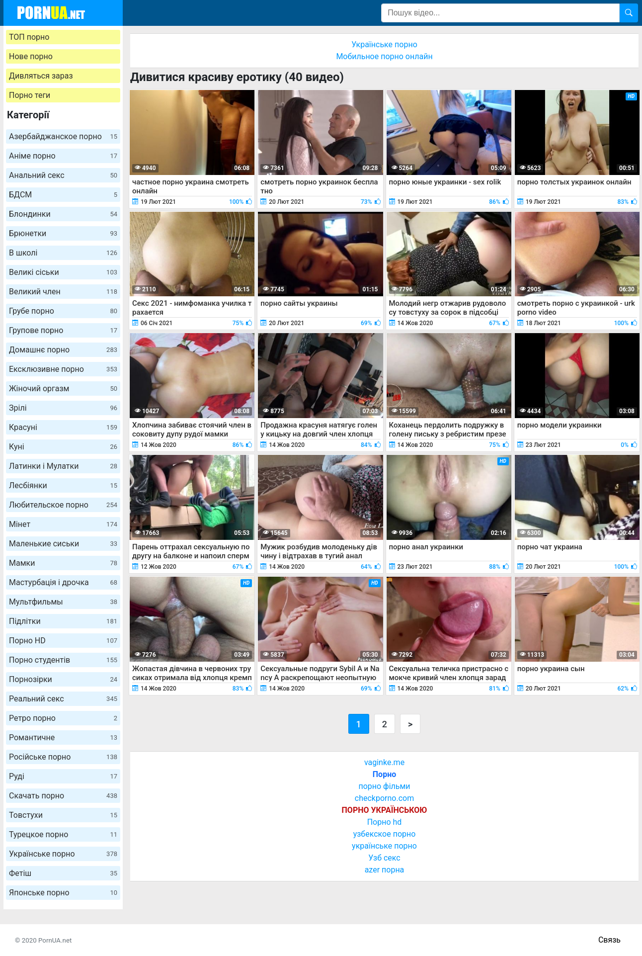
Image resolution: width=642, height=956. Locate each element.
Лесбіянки (63, 485)
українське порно (384, 846)
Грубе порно (63, 311)
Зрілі (63, 408)
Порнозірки (63, 679)
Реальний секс (63, 698)
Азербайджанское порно (63, 136)
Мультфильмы (63, 602)
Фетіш (63, 873)
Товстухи (63, 815)
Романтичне (63, 737)
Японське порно (63, 892)
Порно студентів (63, 660)
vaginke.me (384, 762)
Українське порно (63, 854)
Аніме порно (63, 156)
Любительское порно (63, 505)
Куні (63, 446)
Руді (63, 776)
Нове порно (31, 56)
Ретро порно (63, 718)
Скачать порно (63, 795)
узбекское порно (384, 834)
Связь (609, 940)
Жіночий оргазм (63, 388)
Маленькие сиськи (63, 543)
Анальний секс (63, 175)
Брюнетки (63, 233)
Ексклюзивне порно (63, 369)
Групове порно (63, 330)
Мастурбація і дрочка (63, 582)
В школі (63, 253)
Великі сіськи (63, 272)
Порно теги (29, 95)
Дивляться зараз (41, 76)
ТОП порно (29, 37)
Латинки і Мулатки (63, 466)
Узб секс (384, 858)
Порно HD (63, 640)
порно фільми (384, 786)
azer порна (384, 869)
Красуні (63, 427)
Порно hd (384, 822)
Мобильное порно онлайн (384, 56)
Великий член (63, 291)
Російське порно (63, 757)
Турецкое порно (63, 834)
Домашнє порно (63, 349)
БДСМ (63, 194)
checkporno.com (384, 798)
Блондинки (63, 214)
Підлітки (63, 621)
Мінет (63, 524)
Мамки (63, 563)
